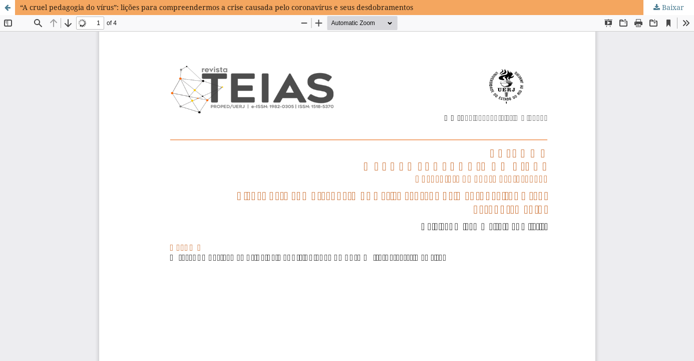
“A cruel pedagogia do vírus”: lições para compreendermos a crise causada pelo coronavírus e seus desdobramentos (216, 7)
